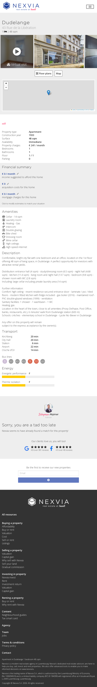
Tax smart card (10, 618)
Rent (4, 580)
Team (5, 632)
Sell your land (9, 563)
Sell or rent (8, 540)
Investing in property (14, 574)
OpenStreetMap (80, 109)
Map (58, 73)
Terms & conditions (13, 642)
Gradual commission (13, 567)
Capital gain (8, 557)
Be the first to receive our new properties (48, 467)
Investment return (11, 584)
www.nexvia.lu (28, 669)
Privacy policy (9, 645)
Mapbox (92, 109)
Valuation (7, 533)
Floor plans (43, 73)
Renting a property (13, 597)
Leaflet (73, 109)
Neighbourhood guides (14, 614)
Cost (4, 536)
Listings (6, 543)
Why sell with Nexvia (12, 560)
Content (6, 611)
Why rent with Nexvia (13, 604)
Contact (6, 652)
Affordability (8, 526)
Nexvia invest (9, 577)
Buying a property (12, 523)
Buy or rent (8, 529)
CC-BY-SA (86, 109)
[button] (48, 92)
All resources (9, 514)
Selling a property (12, 550)
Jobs (4, 635)
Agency (6, 625)
